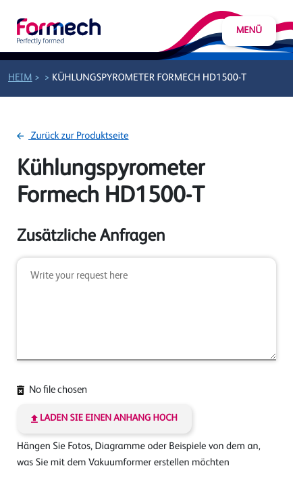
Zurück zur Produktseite (73, 136)
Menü (249, 31)
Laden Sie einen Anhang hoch (104, 418)
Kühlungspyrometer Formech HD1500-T (149, 78)
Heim (20, 78)
